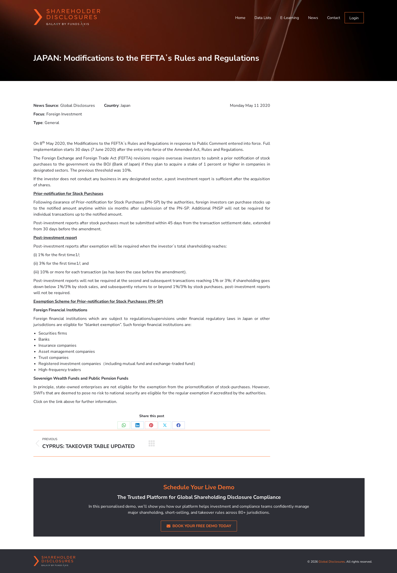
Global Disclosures (332, 562)
